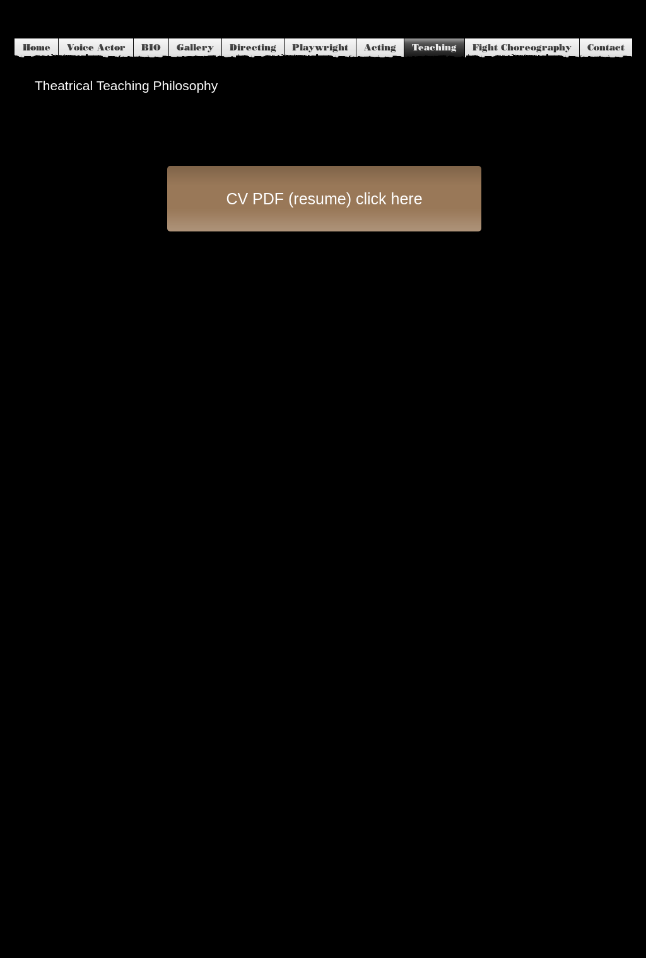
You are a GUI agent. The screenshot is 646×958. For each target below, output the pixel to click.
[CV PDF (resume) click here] (324, 198)
